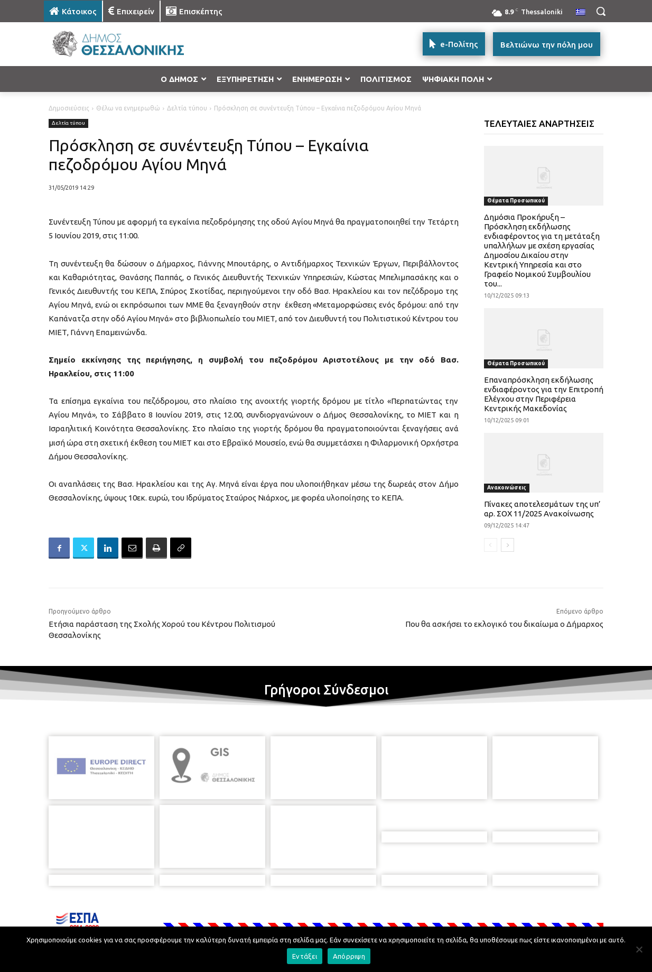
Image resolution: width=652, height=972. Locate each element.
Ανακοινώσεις (506, 487)
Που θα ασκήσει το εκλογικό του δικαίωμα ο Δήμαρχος (504, 623)
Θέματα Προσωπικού (516, 200)
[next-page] (507, 545)
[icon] (399, 915)
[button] (600, 11)
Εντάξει (304, 956)
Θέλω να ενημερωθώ (128, 108)
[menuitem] (580, 12)
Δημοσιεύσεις (69, 108)
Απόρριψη (349, 956)
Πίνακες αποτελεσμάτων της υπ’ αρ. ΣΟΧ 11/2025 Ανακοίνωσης (542, 508)
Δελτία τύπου (187, 108)
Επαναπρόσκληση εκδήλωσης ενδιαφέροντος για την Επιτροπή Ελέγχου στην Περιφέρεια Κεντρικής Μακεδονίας (543, 394)
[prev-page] (490, 545)
